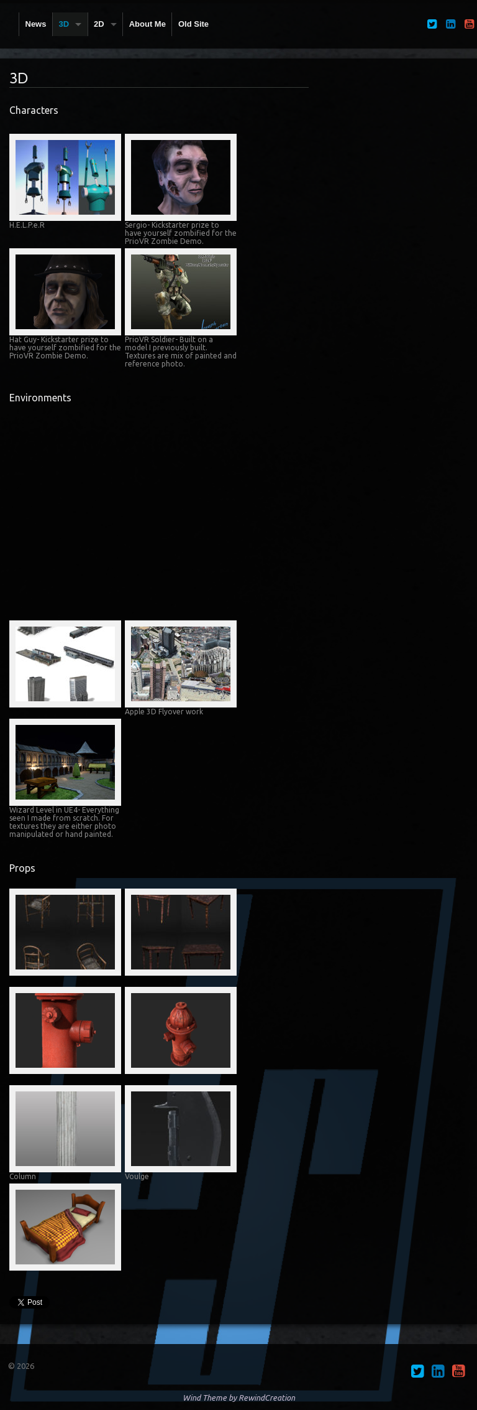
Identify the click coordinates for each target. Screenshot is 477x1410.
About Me (147, 24)
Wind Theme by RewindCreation (239, 1397)
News (36, 24)
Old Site (193, 24)
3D (63, 24)
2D (99, 24)
